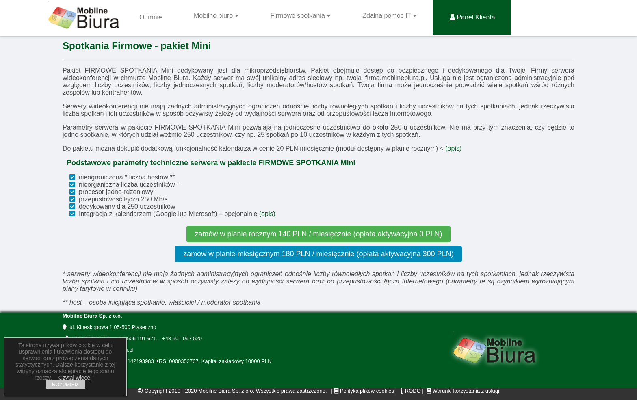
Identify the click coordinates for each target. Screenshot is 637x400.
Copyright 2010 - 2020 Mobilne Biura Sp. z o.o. (199, 391)
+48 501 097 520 (180, 338)
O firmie (150, 17)
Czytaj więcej (75, 377)
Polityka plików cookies (364, 391)
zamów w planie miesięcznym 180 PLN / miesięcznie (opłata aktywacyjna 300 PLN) (318, 254)
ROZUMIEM (65, 384)
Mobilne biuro (216, 15)
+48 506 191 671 (134, 338)
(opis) (453, 148)
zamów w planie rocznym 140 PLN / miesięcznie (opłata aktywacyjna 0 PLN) (318, 234)
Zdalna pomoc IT (389, 15)
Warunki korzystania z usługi (466, 391)
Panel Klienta (471, 17)
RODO (410, 391)
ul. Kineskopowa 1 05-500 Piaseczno (109, 327)
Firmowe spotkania (301, 15)
